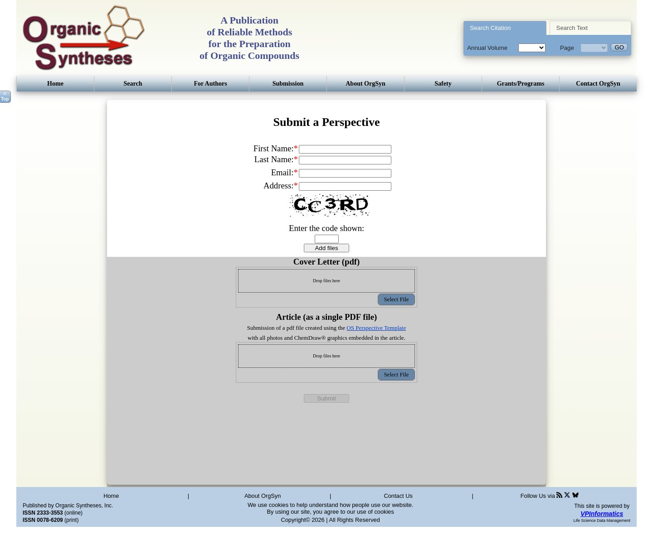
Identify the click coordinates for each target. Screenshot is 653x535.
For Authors (210, 83)
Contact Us (398, 495)
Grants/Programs (521, 83)
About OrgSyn (365, 83)
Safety (442, 83)
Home (55, 83)
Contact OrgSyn (598, 83)
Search (133, 83)
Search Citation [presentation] (490, 27)
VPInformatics (601, 513)
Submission (288, 83)
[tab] (504, 28)
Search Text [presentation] (572, 27)
